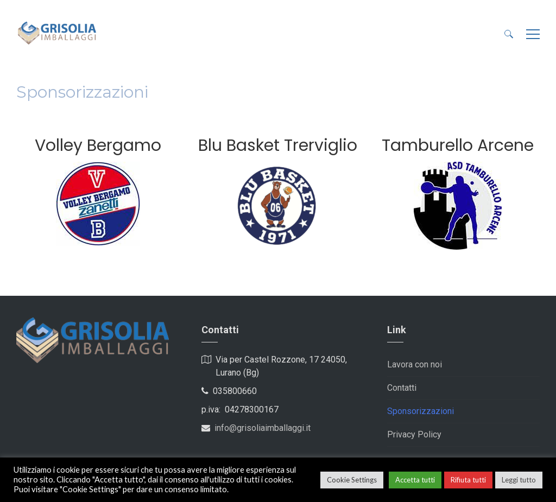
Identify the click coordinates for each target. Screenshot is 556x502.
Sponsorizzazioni (420, 411)
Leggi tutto (519, 479)
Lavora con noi (414, 364)
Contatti (401, 388)
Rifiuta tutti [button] (468, 479)
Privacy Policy (414, 434)
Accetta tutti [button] (415, 479)
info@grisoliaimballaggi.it (262, 428)
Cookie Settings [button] (352, 479)
